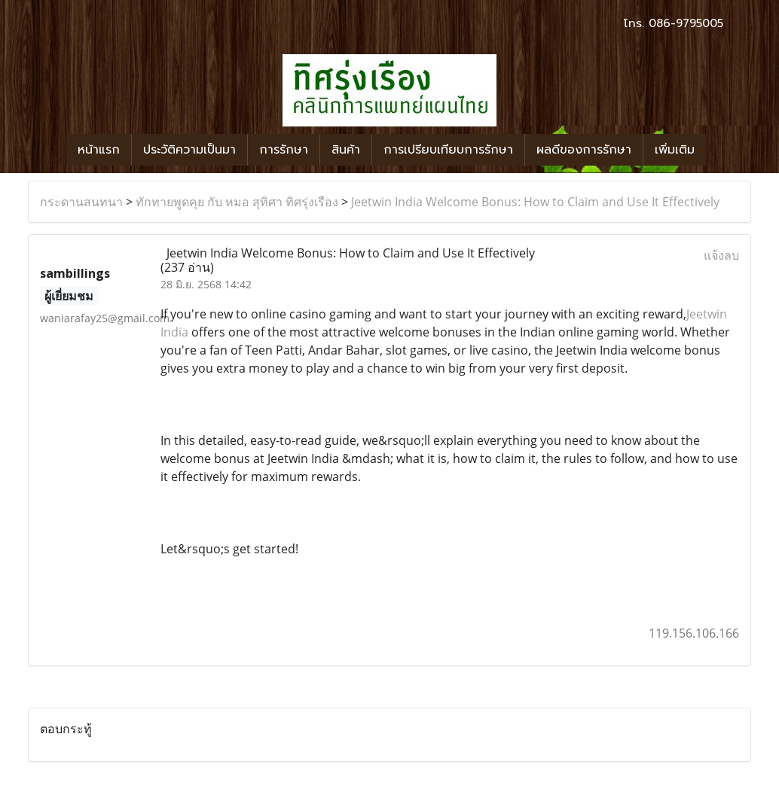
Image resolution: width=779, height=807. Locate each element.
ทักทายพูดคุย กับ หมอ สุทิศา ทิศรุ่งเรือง (237, 201)
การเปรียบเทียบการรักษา (448, 150)
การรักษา (283, 150)
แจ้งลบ (721, 255)
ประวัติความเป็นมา (189, 150)
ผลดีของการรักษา (583, 150)
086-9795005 (686, 23)
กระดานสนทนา (81, 201)
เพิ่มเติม (675, 150)
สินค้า (345, 150)
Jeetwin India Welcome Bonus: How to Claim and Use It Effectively (535, 201)
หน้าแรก (99, 150)
